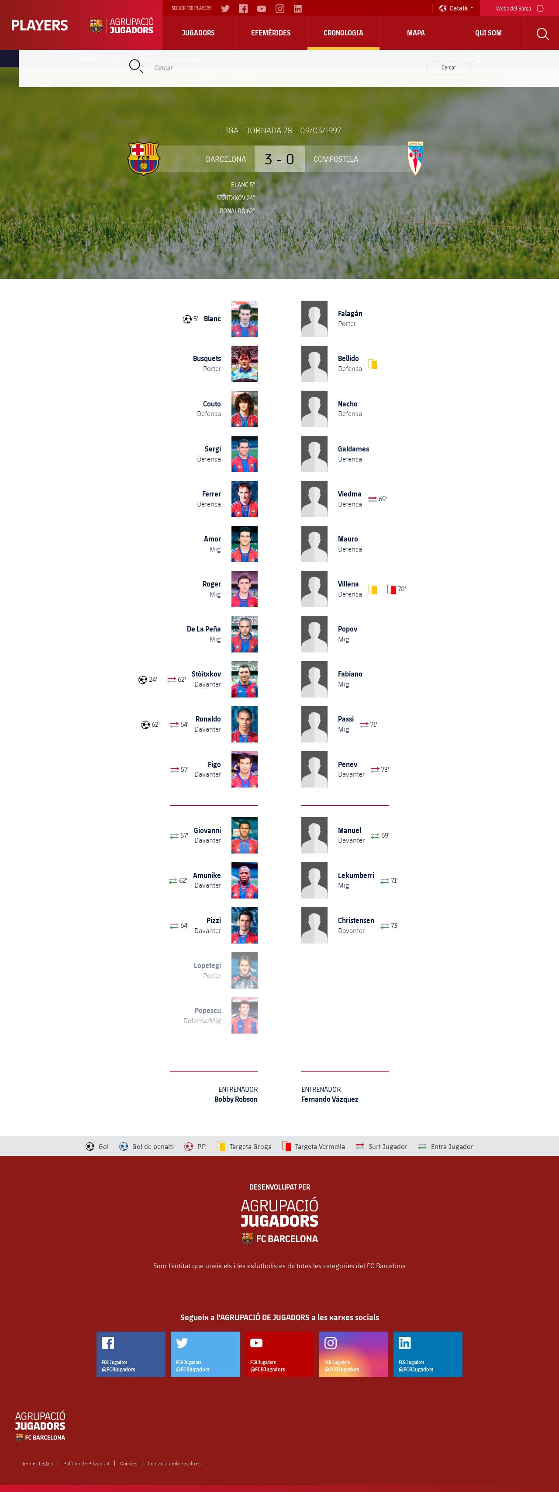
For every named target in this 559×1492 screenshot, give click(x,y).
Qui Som (488, 32)
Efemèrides (271, 32)
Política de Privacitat (86, 1463)
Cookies (128, 1463)
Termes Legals (37, 1463)
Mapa (416, 32)
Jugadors (198, 32)
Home (88, 58)
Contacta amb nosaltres (174, 1463)
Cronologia (343, 32)
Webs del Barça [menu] (520, 7)
